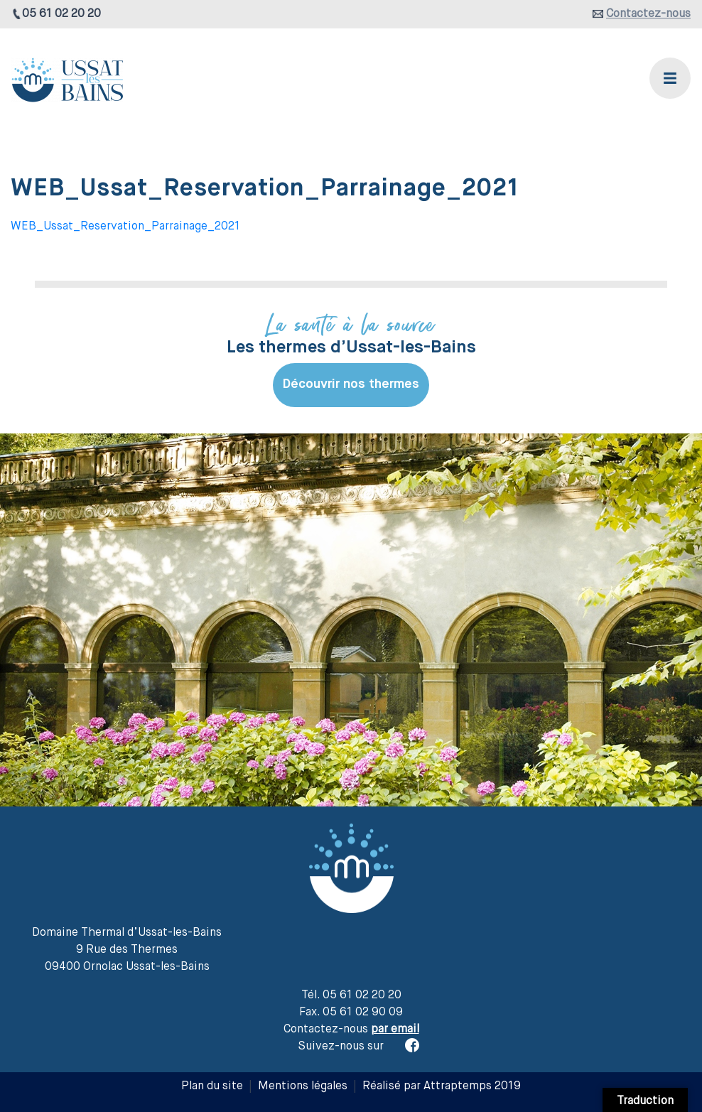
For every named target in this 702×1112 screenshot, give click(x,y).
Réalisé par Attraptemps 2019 (441, 1086)
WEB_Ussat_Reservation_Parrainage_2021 (125, 226)
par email (395, 1029)
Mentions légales (302, 1086)
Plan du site (212, 1086)
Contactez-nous (648, 14)
